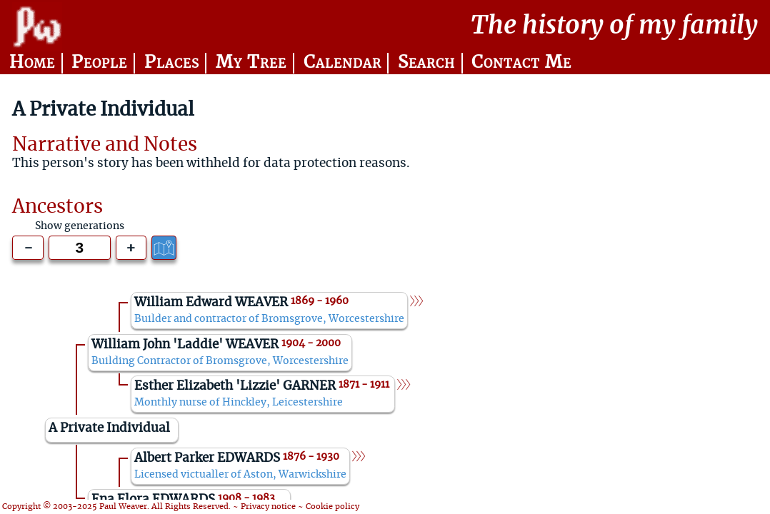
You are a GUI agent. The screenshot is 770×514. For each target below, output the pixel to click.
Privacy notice (268, 506)
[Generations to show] (80, 248)
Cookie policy (332, 506)
